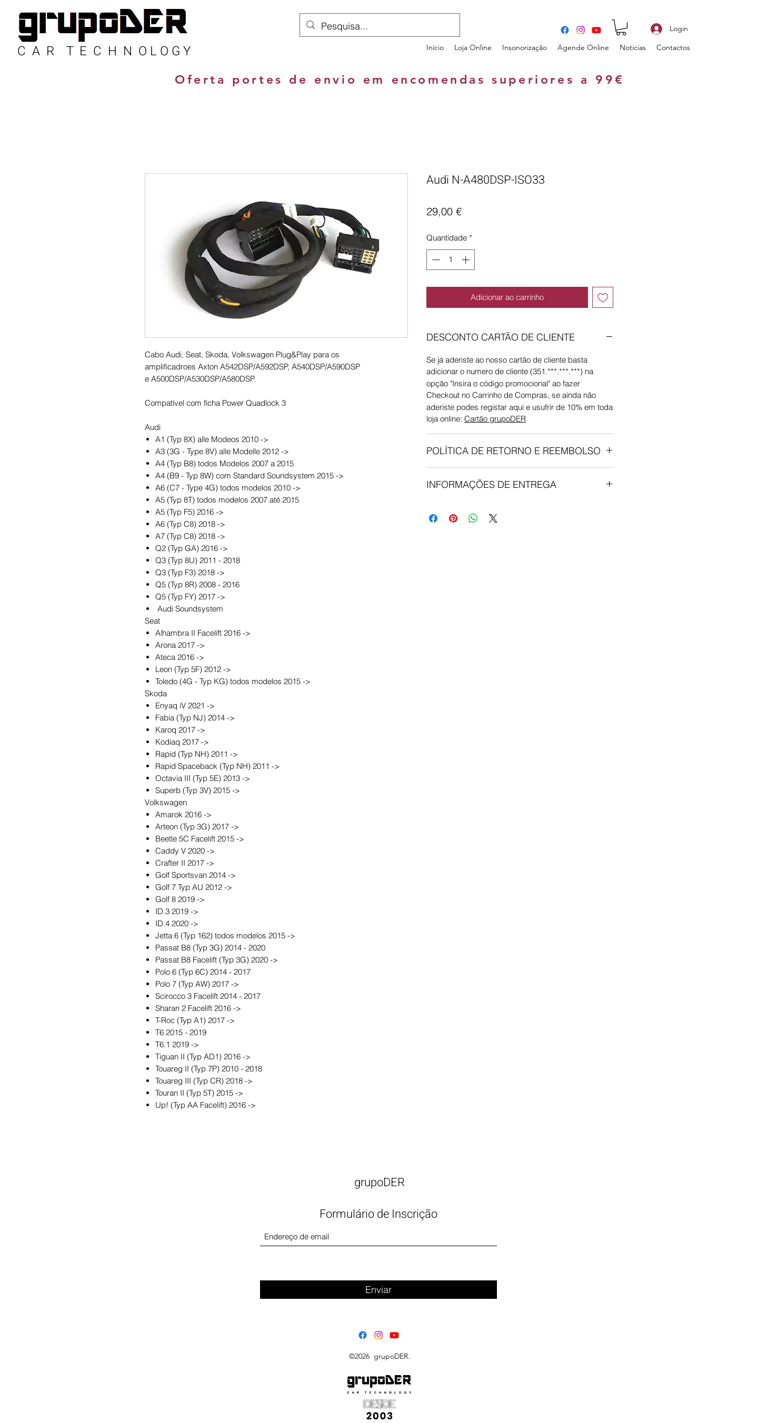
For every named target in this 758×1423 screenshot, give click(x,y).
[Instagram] (580, 30)
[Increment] (467, 259)
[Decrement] (435, 259)
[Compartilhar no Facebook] (433, 518)
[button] (621, 27)
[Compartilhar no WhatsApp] (473, 518)
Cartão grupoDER (495, 419)
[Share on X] (493, 518)
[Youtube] (596, 30)
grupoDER (379, 1182)
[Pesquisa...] (379, 26)
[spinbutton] (451, 259)
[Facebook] (565, 30)
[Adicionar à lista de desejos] (603, 297)
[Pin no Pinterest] (453, 518)
